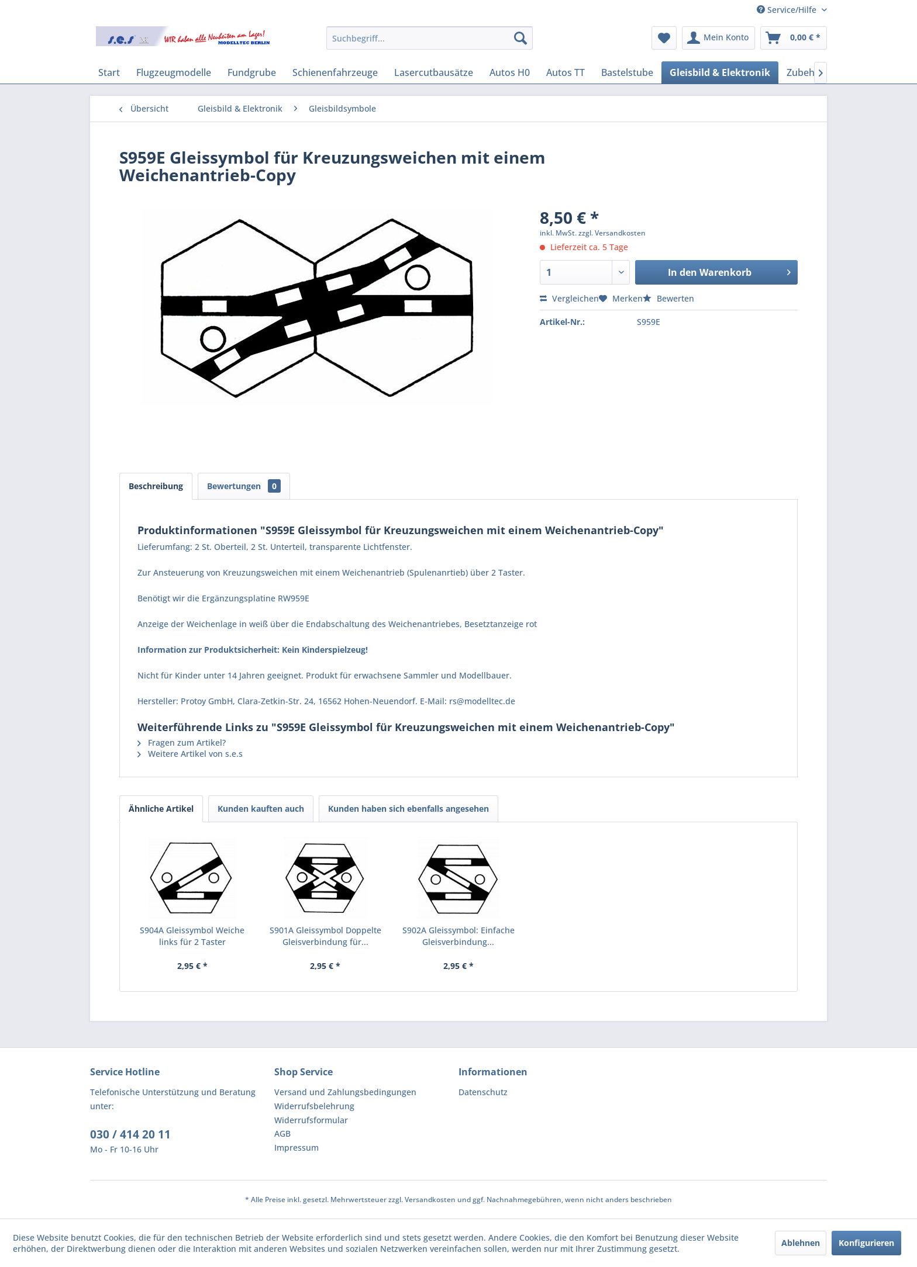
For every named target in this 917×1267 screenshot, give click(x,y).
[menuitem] (429, 38)
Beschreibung (156, 485)
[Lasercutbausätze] (433, 72)
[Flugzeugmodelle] (173, 72)
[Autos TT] (565, 72)
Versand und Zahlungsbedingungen (345, 1092)
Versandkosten (430, 1199)
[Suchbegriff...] (429, 38)
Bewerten (668, 298)
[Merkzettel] (664, 38)
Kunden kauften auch (261, 808)
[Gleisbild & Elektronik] (719, 72)
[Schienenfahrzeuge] (335, 72)
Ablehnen (800, 1242)
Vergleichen (569, 298)
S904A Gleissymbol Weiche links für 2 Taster (192, 936)
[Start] (109, 72)
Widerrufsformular (311, 1120)
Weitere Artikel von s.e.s (190, 753)
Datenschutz (483, 1092)
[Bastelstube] (627, 72)
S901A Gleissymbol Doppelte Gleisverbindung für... (325, 936)
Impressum (296, 1147)
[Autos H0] (509, 72)
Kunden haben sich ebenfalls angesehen (408, 808)
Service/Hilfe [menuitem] (788, 9)
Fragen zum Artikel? (181, 742)
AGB (282, 1133)
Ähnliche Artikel (161, 808)
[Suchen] (520, 38)
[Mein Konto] (718, 38)
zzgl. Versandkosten (612, 233)
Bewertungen (244, 486)
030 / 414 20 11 (130, 1134)
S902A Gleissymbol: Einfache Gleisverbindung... (458, 936)
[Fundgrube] (251, 72)
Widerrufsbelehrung (314, 1106)
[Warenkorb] (793, 38)
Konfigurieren (866, 1242)
